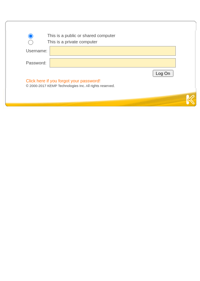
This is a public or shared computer (81, 35)
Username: (37, 50)
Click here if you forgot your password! (63, 80)
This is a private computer (72, 41)
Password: (36, 62)
